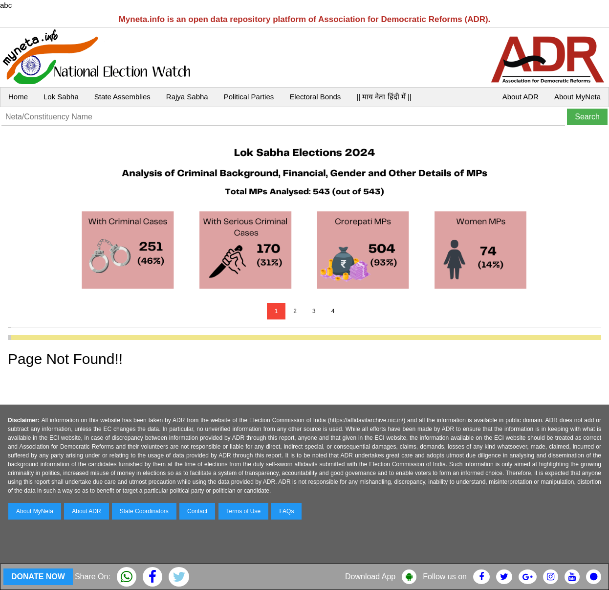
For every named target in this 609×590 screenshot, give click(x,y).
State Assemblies (122, 96)
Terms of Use (243, 511)
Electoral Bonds (315, 96)
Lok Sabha (61, 96)
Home (18, 96)
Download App (370, 576)
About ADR (520, 96)
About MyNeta (577, 96)
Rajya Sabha (187, 96)
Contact (197, 511)
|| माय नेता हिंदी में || (383, 96)
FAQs (286, 511)
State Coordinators (144, 511)
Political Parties (249, 96)
